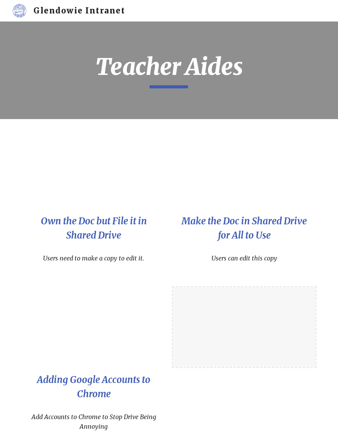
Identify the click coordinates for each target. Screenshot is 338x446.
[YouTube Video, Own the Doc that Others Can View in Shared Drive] (93, 168)
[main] (168, 70)
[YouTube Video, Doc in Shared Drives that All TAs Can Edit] (244, 168)
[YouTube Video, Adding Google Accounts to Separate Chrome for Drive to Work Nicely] (93, 327)
